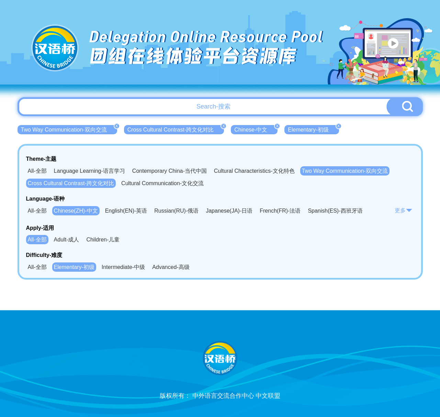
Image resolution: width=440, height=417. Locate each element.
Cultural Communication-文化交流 (162, 183)
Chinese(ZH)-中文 (76, 211)
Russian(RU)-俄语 (176, 211)
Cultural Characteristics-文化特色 (254, 171)
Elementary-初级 (313, 129)
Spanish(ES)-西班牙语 (335, 211)
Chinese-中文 (256, 129)
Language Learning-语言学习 (89, 171)
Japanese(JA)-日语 (229, 211)
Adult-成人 (66, 240)
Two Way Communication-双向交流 (69, 129)
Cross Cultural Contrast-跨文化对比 (175, 129)
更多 (404, 210)
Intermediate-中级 (123, 267)
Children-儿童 (103, 240)
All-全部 (37, 171)
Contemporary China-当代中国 (169, 171)
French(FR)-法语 (280, 211)
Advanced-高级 (171, 267)
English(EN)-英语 (126, 211)
